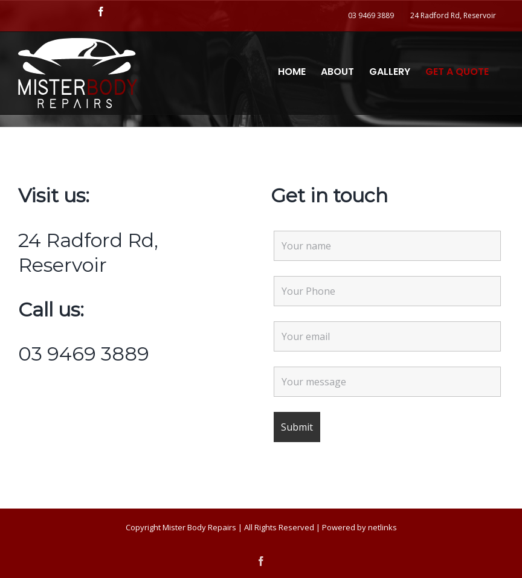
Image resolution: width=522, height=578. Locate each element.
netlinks (382, 527)
